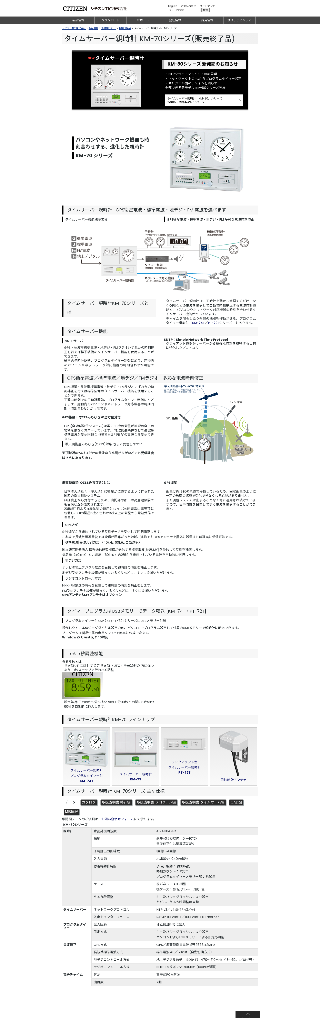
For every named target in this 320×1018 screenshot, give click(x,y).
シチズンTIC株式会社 (74, 28)
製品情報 (78, 20)
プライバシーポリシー (107, 1013)
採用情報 (207, 20)
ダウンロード (110, 20)
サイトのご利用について (77, 1013)
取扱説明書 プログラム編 (159, 803)
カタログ (89, 803)
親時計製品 (125, 28)
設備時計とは (108, 28)
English (172, 6)
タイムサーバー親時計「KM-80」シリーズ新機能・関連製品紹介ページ (194, 101)
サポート (143, 20)
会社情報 (175, 20)
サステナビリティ (239, 20)
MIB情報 (72, 813)
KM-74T (198, 323)
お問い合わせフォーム (117, 820)
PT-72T (214, 323)
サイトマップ (207, 6)
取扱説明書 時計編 (118, 803)
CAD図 (243, 803)
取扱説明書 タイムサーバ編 (209, 803)
